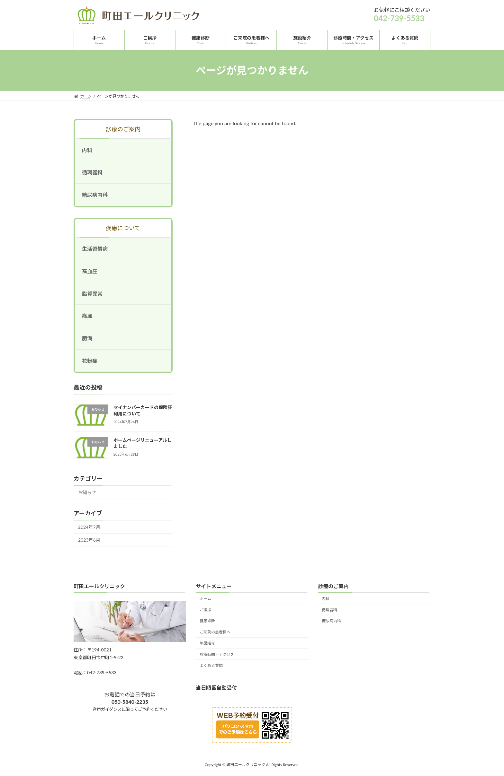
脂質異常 (92, 294)
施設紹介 (207, 643)
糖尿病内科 (95, 195)
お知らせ (87, 492)
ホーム (205, 598)
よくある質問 (211, 665)
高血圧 (89, 271)
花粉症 (89, 361)
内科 (87, 150)
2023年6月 (89, 540)
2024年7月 (89, 527)
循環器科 (92, 173)
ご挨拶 (205, 609)
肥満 (87, 338)
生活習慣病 (95, 249)
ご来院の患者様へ (215, 632)
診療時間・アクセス (217, 654)
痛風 (87, 316)
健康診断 (207, 621)
